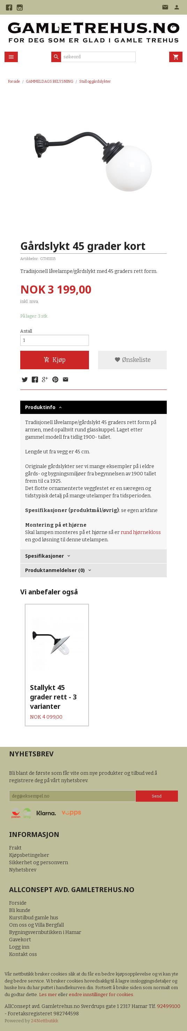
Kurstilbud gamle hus (33, 917)
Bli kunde (19, 910)
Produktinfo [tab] (40, 407)
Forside (14, 81)
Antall (26, 331)
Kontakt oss (23, 954)
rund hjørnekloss (141, 532)
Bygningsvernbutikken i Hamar (45, 932)
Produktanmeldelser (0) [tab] (55, 570)
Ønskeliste (132, 360)
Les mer (48, 994)
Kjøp (55, 360)
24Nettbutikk (44, 1020)
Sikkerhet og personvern (38, 862)
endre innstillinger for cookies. (101, 994)
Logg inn (19, 947)
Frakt (15, 848)
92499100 (168, 1006)
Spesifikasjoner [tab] (44, 555)
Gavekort (20, 939)
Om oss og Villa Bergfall (36, 925)
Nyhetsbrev (22, 870)
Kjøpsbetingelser (29, 855)
